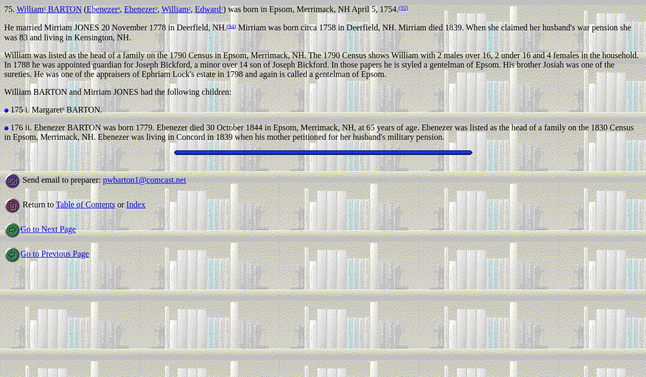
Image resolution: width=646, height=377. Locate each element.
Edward (209, 9)
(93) (403, 7)
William (176, 9)
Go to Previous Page (46, 253)
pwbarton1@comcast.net (144, 179)
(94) (231, 26)
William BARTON (49, 9)
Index (136, 204)
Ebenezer (103, 9)
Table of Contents (86, 204)
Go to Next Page (40, 229)
